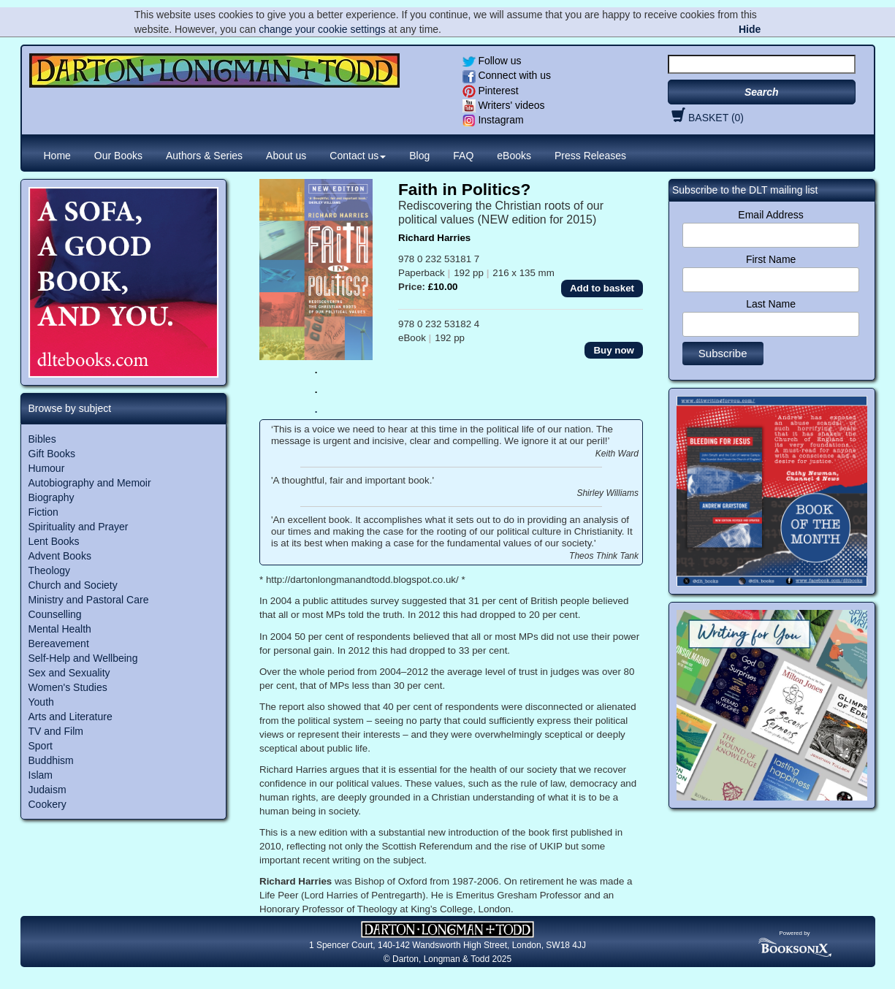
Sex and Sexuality (69, 673)
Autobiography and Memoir (89, 483)
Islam (40, 775)
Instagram (493, 120)
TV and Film (55, 731)
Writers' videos (503, 105)
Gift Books (52, 453)
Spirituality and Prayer (78, 526)
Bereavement (58, 643)
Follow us (492, 60)
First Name (771, 259)
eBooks (514, 155)
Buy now (613, 350)
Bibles (42, 439)
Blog (419, 155)
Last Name (771, 304)
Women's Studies (67, 687)
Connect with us (507, 75)
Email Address (770, 215)
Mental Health (59, 629)
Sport (40, 746)
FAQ (463, 155)
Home (57, 155)
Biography (51, 497)
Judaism (47, 789)
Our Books (118, 155)
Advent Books (59, 556)
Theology (49, 570)
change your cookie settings (322, 29)
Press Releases (590, 155)
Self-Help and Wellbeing (83, 658)
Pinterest (490, 90)
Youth (41, 702)
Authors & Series (204, 155)
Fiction (43, 512)
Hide (750, 29)
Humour (46, 468)
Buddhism (51, 760)
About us (286, 155)
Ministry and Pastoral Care (88, 600)
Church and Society (73, 585)
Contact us (358, 155)
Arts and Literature (70, 716)
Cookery (47, 804)
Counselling (55, 614)
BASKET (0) (706, 117)
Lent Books (54, 541)
